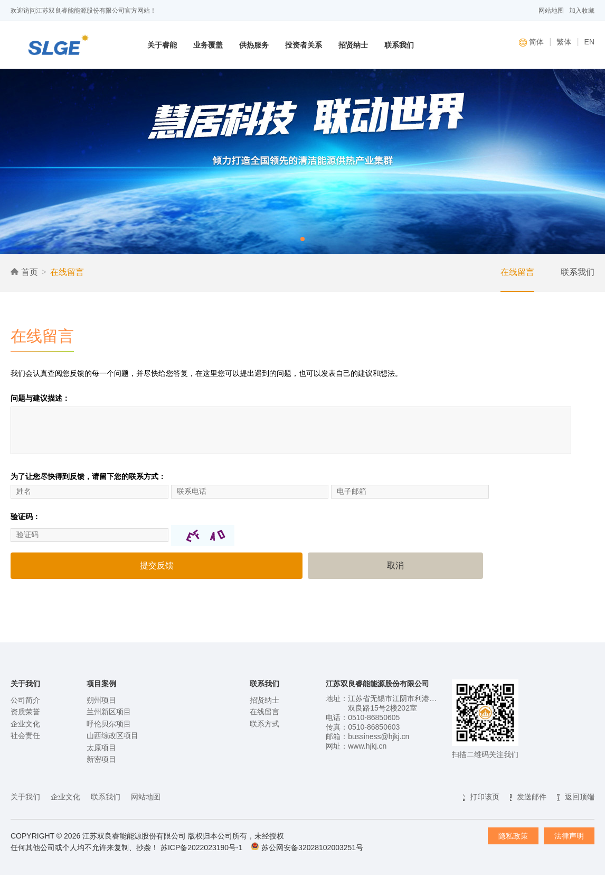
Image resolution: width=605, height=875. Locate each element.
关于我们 (25, 797)
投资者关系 (303, 45)
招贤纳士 (353, 45)
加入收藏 (581, 10)
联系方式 (264, 724)
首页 (24, 272)
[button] (302, 239)
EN (589, 42)
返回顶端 (579, 797)
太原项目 (101, 747)
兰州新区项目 (109, 711)
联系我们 (399, 45)
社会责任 (25, 735)
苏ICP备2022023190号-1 (201, 847)
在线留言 (67, 272)
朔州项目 (101, 700)
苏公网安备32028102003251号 (312, 847)
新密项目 (101, 759)
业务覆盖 (208, 45)
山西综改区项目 (112, 735)
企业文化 (25, 724)
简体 (531, 42)
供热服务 (254, 45)
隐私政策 (513, 836)
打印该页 (484, 797)
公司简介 (25, 700)
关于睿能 (162, 45)
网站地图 (551, 10)
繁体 (563, 42)
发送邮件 (531, 797)
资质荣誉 (25, 711)
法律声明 (569, 836)
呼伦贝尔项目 (109, 724)
